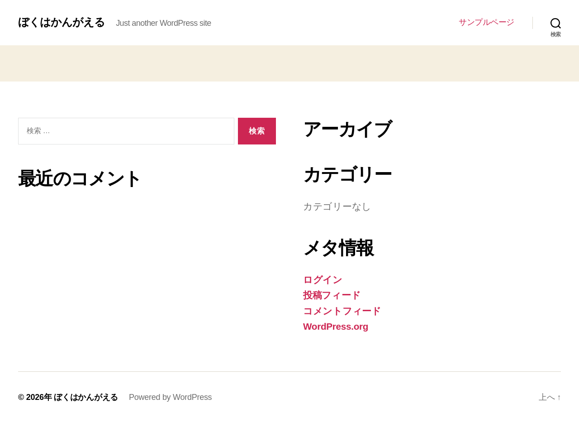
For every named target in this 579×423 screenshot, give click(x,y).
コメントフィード (342, 311)
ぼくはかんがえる (61, 22)
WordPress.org (336, 326)
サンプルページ (486, 22)
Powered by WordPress (170, 397)
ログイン (322, 279)
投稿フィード (332, 295)
